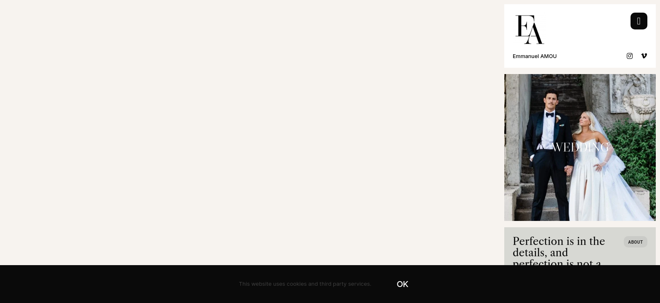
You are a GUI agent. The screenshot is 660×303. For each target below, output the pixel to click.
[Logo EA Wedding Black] (529, 16)
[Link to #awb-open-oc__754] (639, 21)
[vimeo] (644, 56)
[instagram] (630, 56)
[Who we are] (635, 241)
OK (402, 284)
